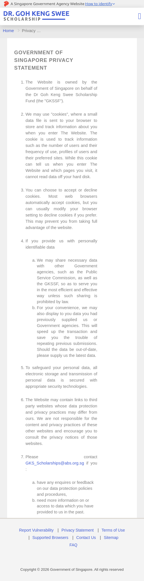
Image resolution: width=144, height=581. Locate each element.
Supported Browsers (50, 537)
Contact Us (86, 537)
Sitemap (111, 537)
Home (8, 30)
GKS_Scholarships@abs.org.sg (55, 463)
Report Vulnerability (36, 530)
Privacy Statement (78, 530)
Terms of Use (113, 530)
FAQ (73, 545)
